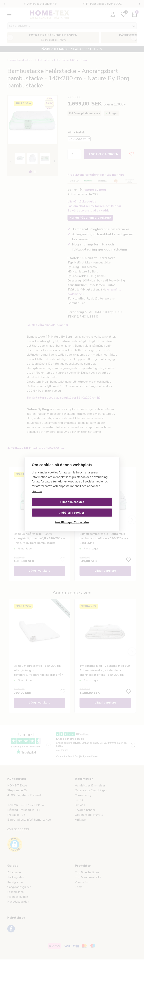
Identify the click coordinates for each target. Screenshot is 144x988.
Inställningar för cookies (72, 517)
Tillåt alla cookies (51, 506)
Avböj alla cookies (92, 506)
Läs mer (37, 495)
